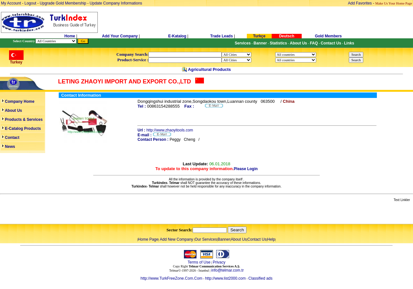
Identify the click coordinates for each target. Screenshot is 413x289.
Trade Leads (221, 36)
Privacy (219, 262)
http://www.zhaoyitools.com (169, 130)
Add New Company (176, 239)
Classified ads (260, 278)
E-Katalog (177, 36)
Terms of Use (198, 262)
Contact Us (257, 239)
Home (70, 36)
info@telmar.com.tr (227, 270)
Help (271, 239)
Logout (30, 3)
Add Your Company (120, 36)
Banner (224, 239)
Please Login (246, 169)
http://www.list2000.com (225, 278)
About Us (239, 239)
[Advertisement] (76, 213)
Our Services (206, 239)
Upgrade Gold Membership (63, 3)
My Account (11, 3)
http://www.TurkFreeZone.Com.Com (171, 278)
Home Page (148, 239)
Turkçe (259, 36)
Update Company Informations (116, 3)
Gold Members (328, 36)
